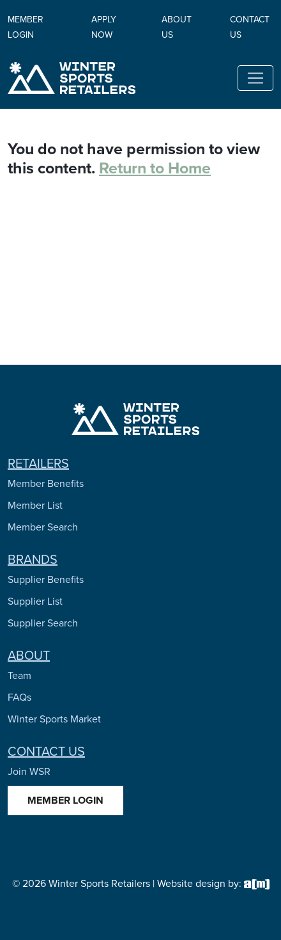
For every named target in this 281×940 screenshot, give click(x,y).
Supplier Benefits (46, 579)
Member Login (25, 27)
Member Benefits (46, 483)
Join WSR (29, 771)
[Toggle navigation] (255, 78)
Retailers (38, 463)
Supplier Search (43, 623)
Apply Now (103, 27)
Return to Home (155, 168)
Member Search (43, 527)
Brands (32, 559)
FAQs (19, 697)
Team (19, 675)
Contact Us (46, 751)
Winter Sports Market (54, 719)
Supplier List (35, 601)
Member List (35, 505)
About (29, 655)
